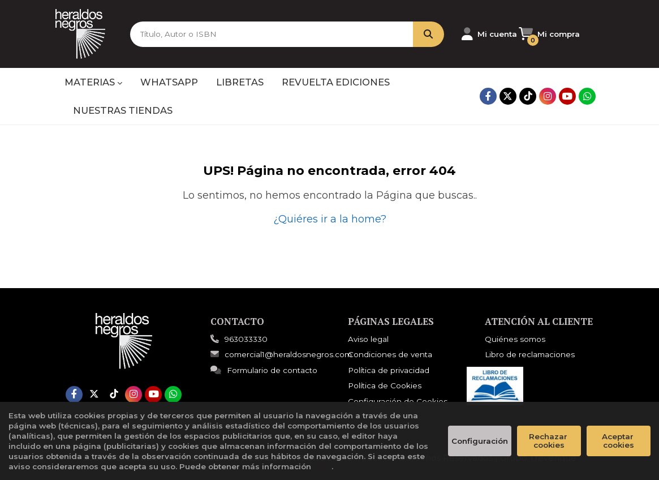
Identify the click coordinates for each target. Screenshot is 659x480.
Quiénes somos (515, 339)
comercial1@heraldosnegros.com (281, 354)
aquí (322, 466)
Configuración (479, 440)
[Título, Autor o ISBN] (268, 34)
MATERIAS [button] (93, 82)
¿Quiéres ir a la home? (329, 219)
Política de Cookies (384, 385)
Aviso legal (368, 339)
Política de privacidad (388, 370)
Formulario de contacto (263, 370)
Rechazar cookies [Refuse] (549, 440)
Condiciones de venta (390, 354)
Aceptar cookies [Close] (619, 440)
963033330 (246, 339)
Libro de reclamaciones (530, 354)
